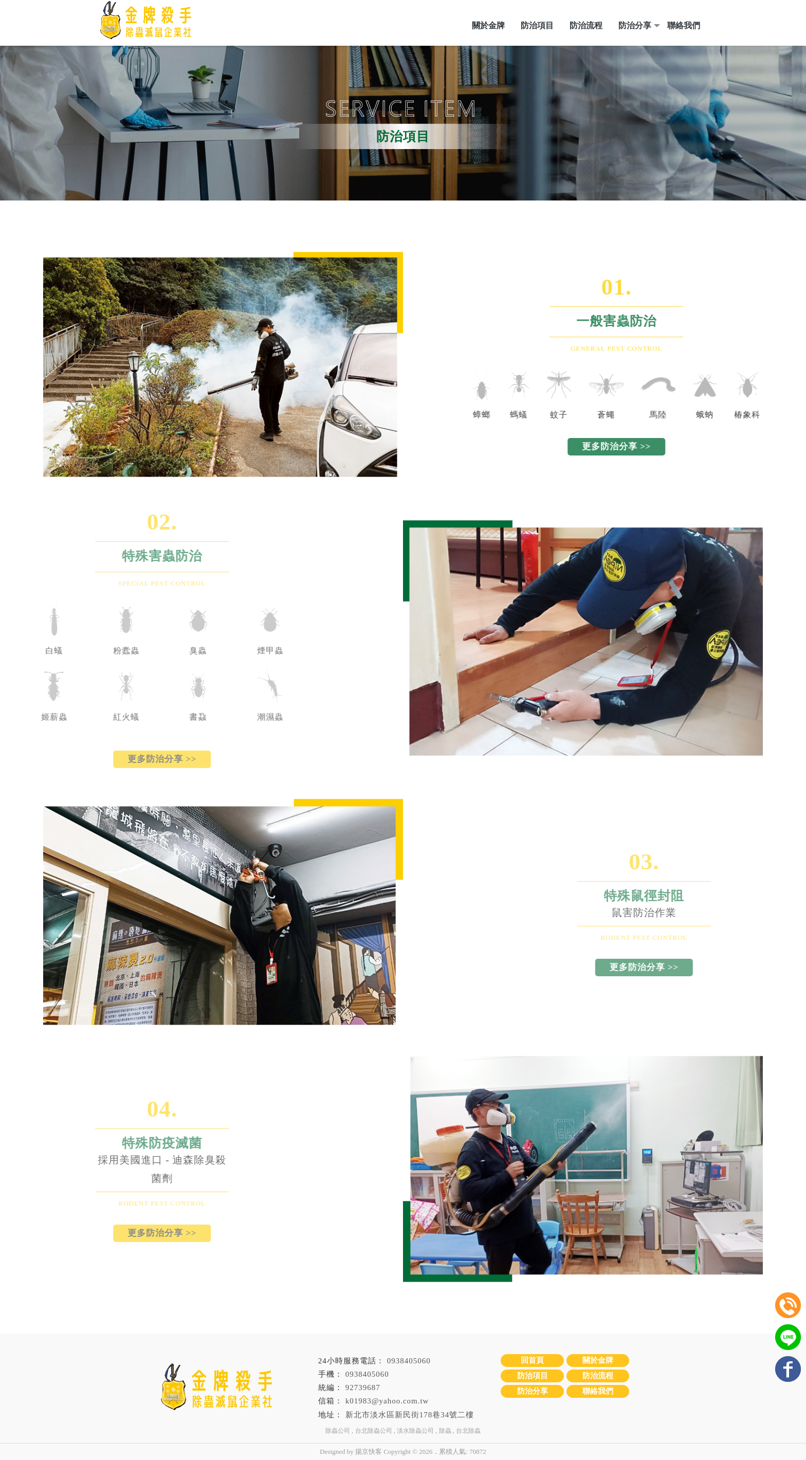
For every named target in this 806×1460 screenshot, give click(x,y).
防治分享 (634, 25)
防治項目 (537, 25)
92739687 (362, 1387)
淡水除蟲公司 (415, 1430)
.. (436, 1451)
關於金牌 (488, 25)
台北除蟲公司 (373, 1430)
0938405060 (409, 1361)
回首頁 (532, 1360)
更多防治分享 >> (656, 446)
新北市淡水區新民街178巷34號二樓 (409, 1415)
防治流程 (586, 25)
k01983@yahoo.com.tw (387, 1401)
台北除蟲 (468, 1430)
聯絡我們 (683, 25)
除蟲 (445, 1430)
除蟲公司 (337, 1430)
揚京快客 (368, 1451)
